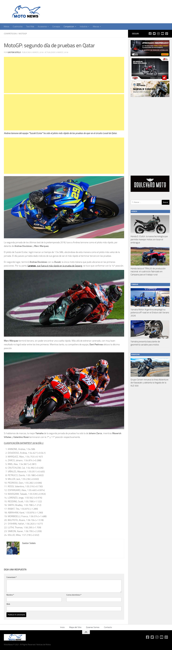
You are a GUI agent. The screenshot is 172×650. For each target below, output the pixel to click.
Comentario (11, 577)
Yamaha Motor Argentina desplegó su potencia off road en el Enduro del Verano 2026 (150, 312)
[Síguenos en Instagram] (158, 33)
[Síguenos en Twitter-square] (154, 33)
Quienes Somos (92, 627)
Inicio (62, 627)
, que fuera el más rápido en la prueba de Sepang (55, 265)
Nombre (10, 595)
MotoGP (23, 33)
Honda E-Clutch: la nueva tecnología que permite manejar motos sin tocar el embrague (149, 239)
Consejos (56, 26)
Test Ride (30, 26)
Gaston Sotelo (14, 52)
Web (8, 604)
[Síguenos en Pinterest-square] (166, 33)
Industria (83, 26)
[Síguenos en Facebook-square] (150, 33)
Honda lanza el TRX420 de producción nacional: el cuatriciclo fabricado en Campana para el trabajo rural (148, 271)
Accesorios (42, 26)
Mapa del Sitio (75, 627)
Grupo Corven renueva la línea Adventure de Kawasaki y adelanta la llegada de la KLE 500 (149, 382)
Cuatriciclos (18, 26)
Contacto (108, 627)
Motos (6, 26)
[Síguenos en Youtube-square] (162, 33)
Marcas (96, 26)
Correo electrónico (73, 595)
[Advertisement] (64, 75)
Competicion (69, 26)
